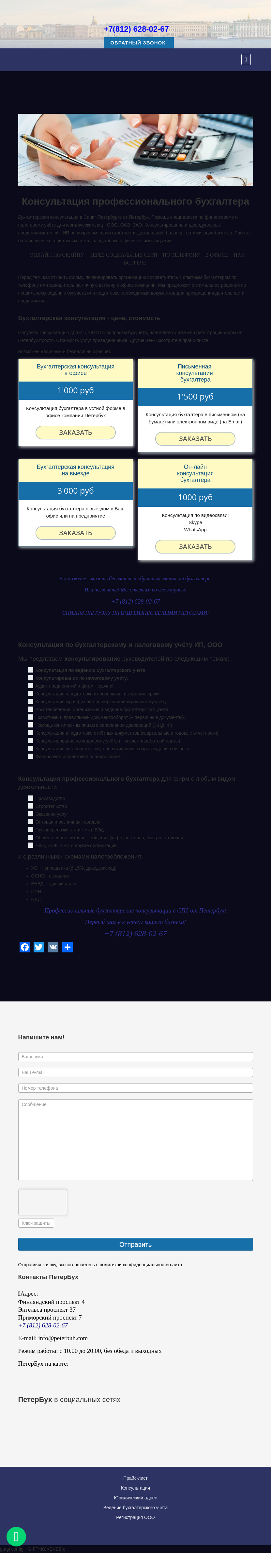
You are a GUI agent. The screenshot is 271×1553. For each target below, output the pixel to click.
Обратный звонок (138, 42)
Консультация (135, 1488)
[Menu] (246, 59)
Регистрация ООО (135, 1517)
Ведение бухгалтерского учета (135, 1507)
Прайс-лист (135, 1478)
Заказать (75, 432)
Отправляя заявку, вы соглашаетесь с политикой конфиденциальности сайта (100, 1264)
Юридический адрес (135, 1497)
